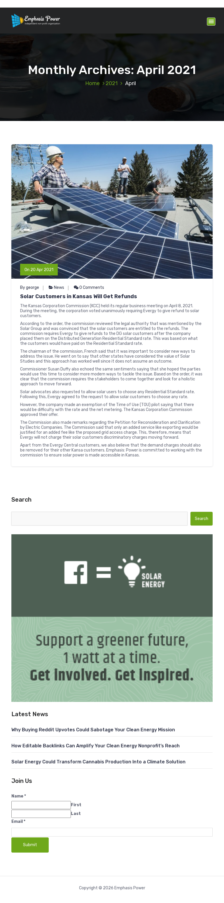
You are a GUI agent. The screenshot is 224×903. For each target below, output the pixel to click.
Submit (30, 844)
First (76, 804)
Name (18, 796)
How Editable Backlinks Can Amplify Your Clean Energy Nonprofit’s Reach (95, 746)
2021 (112, 83)
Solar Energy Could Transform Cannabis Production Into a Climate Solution (98, 762)
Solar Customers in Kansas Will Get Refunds (78, 296)
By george (29, 287)
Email (18, 821)
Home (92, 83)
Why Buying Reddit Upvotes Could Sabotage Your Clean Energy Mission (93, 729)
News (59, 287)
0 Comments (89, 287)
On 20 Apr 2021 (38, 269)
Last (76, 813)
